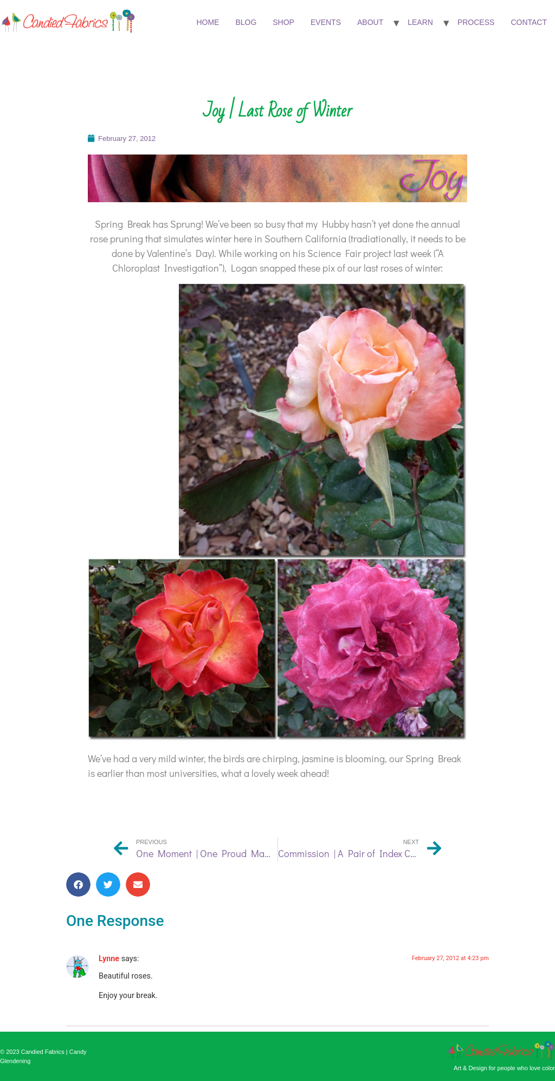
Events (326, 22)
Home (207, 22)
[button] (78, 884)
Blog (245, 22)
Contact (529, 22)
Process (475, 22)
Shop (283, 22)
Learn (420, 22)
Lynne (109, 958)
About (370, 22)
